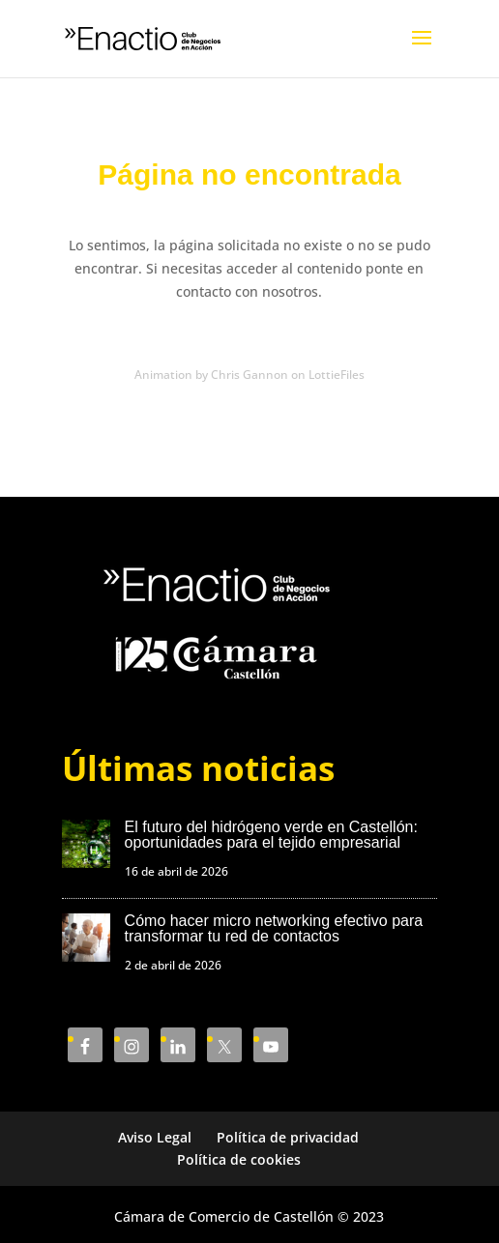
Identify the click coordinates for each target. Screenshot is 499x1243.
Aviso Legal (154, 1137)
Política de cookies (239, 1159)
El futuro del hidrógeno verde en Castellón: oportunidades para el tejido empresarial (271, 835)
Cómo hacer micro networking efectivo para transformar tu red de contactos (274, 928)
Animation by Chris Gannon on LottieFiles (249, 374)
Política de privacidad (288, 1137)
